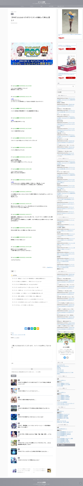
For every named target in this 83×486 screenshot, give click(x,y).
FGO (41, 6)
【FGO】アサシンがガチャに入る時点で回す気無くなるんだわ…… (32, 449)
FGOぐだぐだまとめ (61, 403)
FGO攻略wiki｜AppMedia (62, 397)
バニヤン (15, 333)
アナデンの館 (60, 368)
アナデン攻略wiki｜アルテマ (63, 365)
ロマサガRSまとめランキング (63, 424)
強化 (24, 333)
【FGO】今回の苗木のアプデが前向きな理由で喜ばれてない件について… (34, 406)
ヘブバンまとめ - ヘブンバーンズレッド (65, 385)
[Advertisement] (32, 32)
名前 (12, 361)
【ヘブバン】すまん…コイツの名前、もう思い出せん (22, 303)
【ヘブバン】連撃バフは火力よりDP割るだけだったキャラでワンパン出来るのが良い (66, 249)
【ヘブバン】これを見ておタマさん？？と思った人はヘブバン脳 (24, 286)
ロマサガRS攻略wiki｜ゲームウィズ (65, 414)
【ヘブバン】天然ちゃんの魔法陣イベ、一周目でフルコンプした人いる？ (26, 281)
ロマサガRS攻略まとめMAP (63, 423)
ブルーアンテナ (60, 352)
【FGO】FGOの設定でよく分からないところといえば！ (30, 415)
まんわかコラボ (20, 333)
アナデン (31, 6)
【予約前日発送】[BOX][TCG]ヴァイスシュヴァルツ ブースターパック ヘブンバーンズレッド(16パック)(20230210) (67, 74)
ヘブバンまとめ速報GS (62, 384)
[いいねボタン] (12, 271)
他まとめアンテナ (61, 6)
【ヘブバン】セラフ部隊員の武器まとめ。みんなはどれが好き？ (24, 284)
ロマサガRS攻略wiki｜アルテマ (64, 415)
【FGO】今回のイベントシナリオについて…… (28, 389)
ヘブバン (22, 6)
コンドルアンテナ (61, 347)
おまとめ (59, 351)
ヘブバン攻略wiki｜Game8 (63, 377)
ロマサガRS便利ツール (62, 418)
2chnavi (58, 349)
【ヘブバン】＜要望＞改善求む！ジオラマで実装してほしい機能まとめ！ (26, 295)
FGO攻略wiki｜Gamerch (62, 399)
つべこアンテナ (60, 353)
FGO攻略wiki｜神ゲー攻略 (62, 400)
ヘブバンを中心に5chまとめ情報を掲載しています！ (41, 482)
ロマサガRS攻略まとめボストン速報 (65, 421)
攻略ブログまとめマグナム (63, 348)
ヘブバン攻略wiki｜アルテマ (63, 380)
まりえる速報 (41, 2)
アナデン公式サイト (61, 362)
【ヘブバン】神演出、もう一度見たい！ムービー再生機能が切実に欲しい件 (26, 292)
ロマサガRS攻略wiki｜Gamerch (64, 416)
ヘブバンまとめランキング (63, 387)
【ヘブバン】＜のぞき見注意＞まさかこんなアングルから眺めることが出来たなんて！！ (29, 300)
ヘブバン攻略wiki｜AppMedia (63, 379)
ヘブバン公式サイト (61, 374)
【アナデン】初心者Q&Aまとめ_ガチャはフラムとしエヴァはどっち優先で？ (66, 123)
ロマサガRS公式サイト (62, 411)
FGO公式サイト (60, 393)
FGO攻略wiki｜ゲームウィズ (63, 396)
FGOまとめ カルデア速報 (63, 404)
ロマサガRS (51, 6)
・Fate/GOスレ (49, 267)
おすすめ (14, 275)
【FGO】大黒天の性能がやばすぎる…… (26, 397)
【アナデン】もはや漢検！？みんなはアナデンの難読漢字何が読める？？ (66, 100)
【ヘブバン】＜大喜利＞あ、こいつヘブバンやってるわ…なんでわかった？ (26, 289)
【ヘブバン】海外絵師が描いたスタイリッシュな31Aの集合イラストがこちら (26, 298)
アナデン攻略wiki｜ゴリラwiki (63, 367)
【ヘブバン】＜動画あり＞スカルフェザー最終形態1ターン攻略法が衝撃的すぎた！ (28, 278)
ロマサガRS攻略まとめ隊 (62, 422)
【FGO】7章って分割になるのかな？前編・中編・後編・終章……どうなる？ (34, 432)
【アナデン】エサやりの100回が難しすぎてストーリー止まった (65, 110)
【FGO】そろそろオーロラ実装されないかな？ (28, 458)
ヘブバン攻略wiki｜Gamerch (63, 381)
